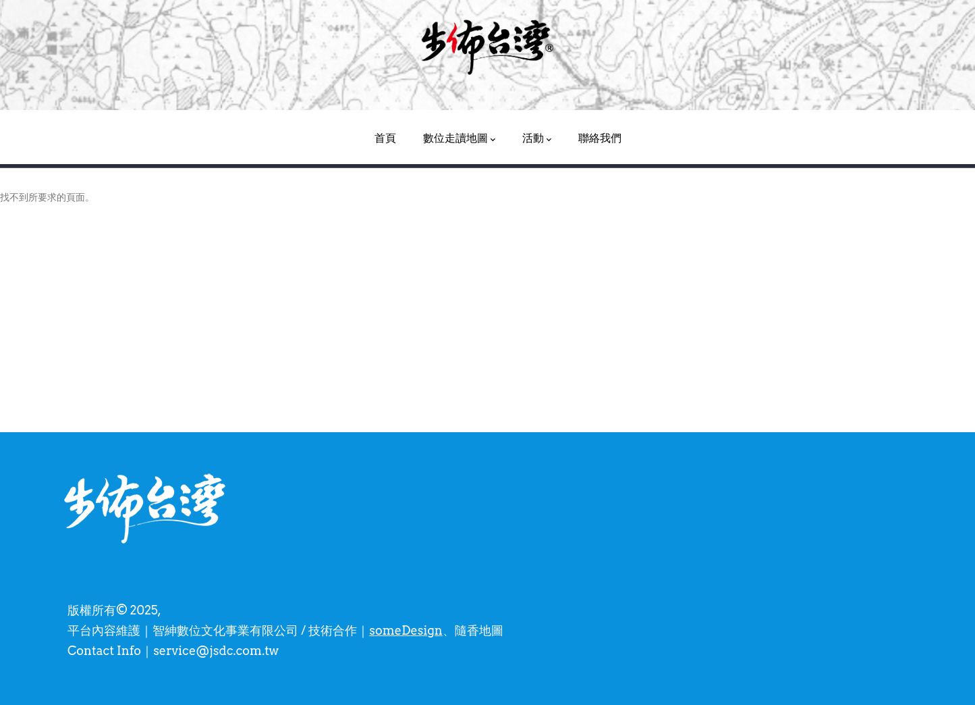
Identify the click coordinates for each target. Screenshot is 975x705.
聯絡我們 (599, 138)
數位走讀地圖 (459, 138)
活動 (536, 138)
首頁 (385, 138)
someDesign (405, 630)
